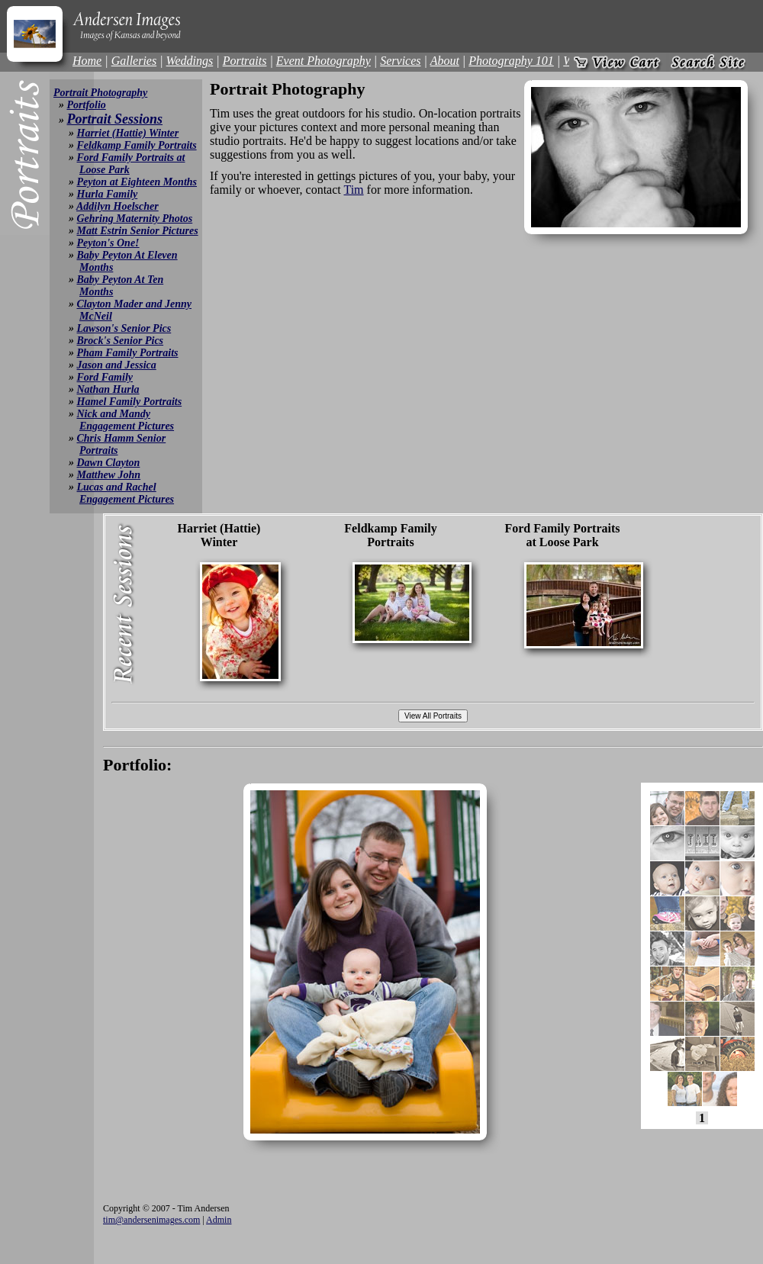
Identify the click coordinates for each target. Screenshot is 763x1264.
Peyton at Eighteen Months (137, 182)
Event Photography (323, 60)
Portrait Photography (100, 92)
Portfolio (86, 105)
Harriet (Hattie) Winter (128, 133)
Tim (353, 189)
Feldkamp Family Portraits (137, 145)
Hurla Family (107, 194)
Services (400, 60)
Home (86, 60)
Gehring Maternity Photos (135, 218)
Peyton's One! (108, 243)
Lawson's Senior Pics (124, 328)
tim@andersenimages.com (151, 1219)
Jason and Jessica (116, 365)
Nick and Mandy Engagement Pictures (126, 420)
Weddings (190, 60)
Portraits (245, 60)
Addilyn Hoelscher (117, 206)
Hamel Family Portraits (129, 401)
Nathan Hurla (108, 389)
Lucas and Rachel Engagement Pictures (126, 493)
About (444, 60)
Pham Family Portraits (128, 353)
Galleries (134, 60)
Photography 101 (511, 60)
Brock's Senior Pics (120, 340)
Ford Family (105, 377)
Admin (218, 1219)
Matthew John (109, 475)
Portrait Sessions (115, 119)
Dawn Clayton (108, 462)
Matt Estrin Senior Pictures (137, 230)
